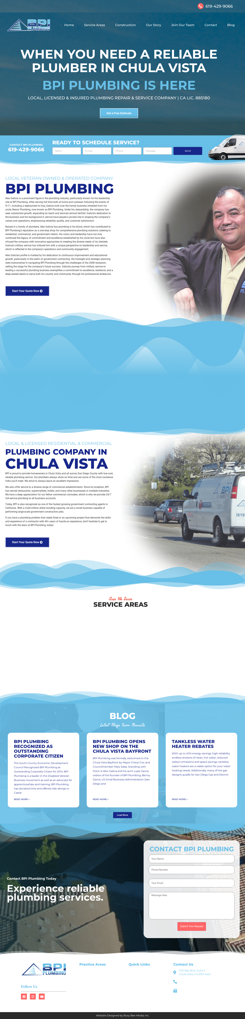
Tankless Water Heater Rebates (193, 744)
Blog (231, 25)
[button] (122, 815)
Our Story (153, 25)
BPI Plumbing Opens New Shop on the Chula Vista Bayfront (122, 746)
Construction (125, 25)
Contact (211, 25)
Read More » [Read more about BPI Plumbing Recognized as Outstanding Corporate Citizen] (22, 799)
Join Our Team (182, 25)
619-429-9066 (219, 6)
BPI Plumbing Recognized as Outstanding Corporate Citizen (38, 749)
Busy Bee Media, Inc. (136, 1015)
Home (69, 25)
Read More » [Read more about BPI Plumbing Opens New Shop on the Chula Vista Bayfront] (100, 799)
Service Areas (94, 25)
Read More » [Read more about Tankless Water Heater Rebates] (180, 799)
